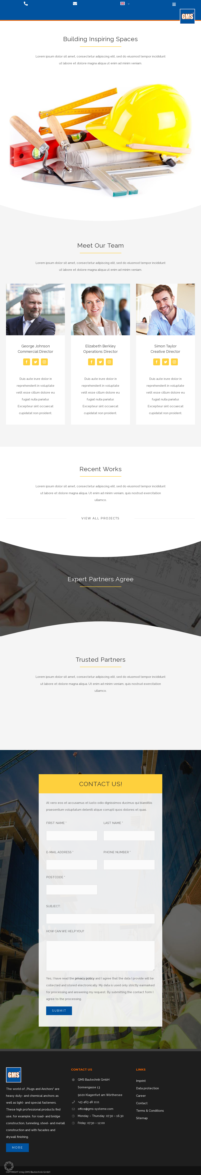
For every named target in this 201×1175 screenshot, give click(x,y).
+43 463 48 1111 (88, 1102)
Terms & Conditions (150, 1110)
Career (141, 1096)
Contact (142, 1103)
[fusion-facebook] (26, 361)
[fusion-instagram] (44, 361)
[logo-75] (187, 10)
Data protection (147, 1088)
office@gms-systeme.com (95, 1108)
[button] (9, 1166)
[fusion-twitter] (35, 361)
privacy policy (85, 978)
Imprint (141, 1081)
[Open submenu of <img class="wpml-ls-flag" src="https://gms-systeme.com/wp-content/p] (128, 4)
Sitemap (142, 1118)
